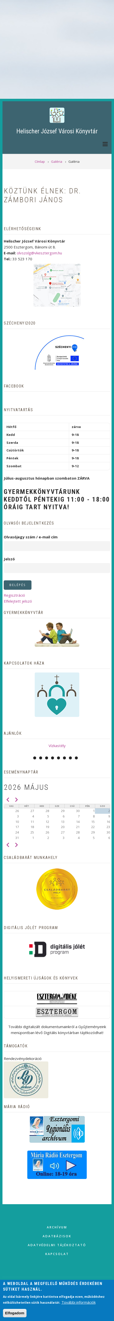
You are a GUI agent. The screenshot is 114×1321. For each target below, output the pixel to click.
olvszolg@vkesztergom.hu (39, 252)
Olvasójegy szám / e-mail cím (30, 536)
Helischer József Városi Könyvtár (57, 131)
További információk (78, 1302)
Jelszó (9, 558)
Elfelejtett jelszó (18, 601)
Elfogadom (15, 1313)
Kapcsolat (57, 1254)
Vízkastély (57, 745)
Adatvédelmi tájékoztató (57, 1245)
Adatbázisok (57, 1236)
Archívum (57, 1227)
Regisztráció (14, 595)
